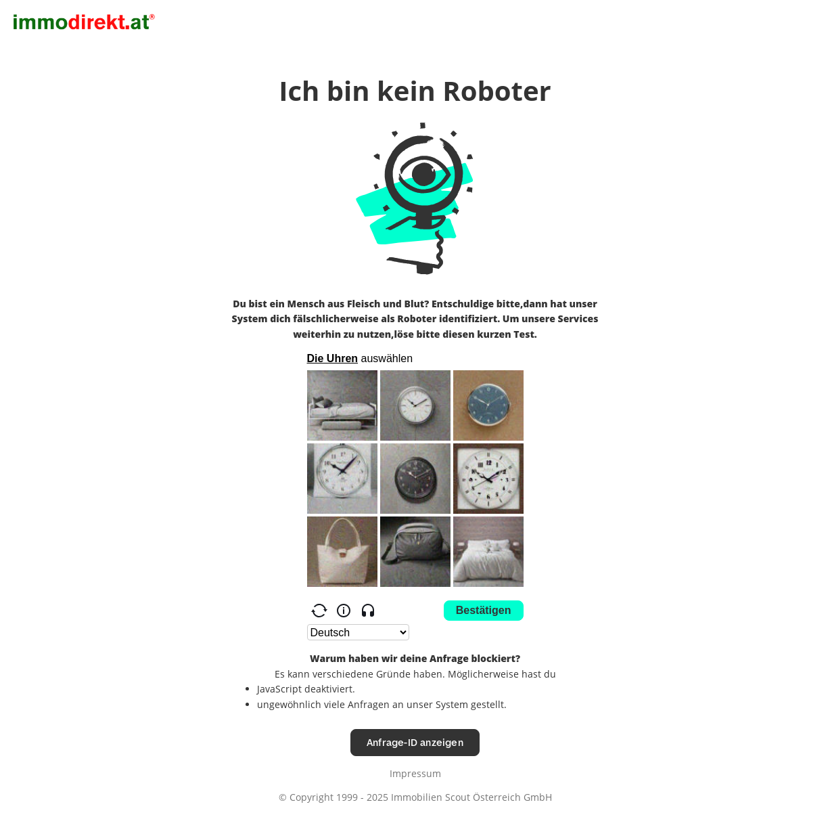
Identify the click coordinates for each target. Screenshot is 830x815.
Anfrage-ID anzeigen (415, 742)
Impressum (415, 773)
